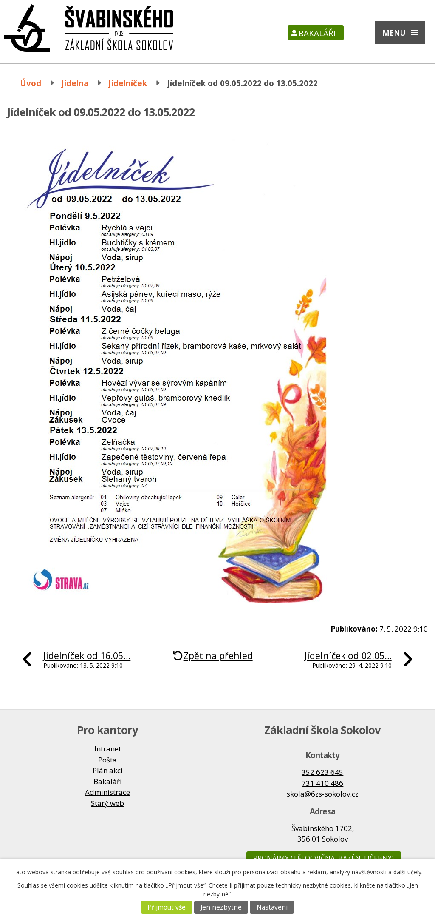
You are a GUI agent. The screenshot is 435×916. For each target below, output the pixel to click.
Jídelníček (127, 83)
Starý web (107, 803)
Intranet (107, 749)
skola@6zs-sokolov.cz (323, 794)
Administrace (107, 792)
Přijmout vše (166, 907)
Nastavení (272, 907)
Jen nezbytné (221, 907)
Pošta (107, 760)
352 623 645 (322, 772)
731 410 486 (322, 783)
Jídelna (74, 83)
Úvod (30, 83)
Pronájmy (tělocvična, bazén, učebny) (323, 858)
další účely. (408, 872)
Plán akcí (108, 770)
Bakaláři (317, 33)
